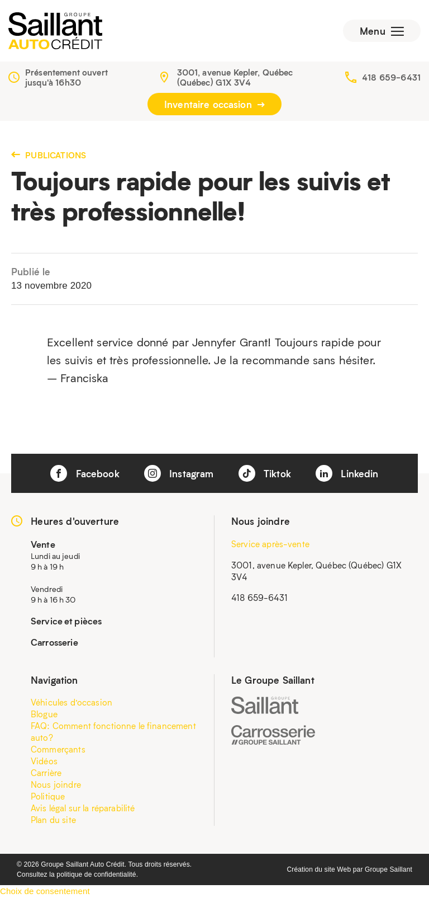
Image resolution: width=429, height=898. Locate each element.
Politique (48, 796)
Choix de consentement (45, 891)
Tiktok (265, 473)
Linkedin (347, 473)
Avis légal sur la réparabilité (83, 808)
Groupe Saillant (388, 869)
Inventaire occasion (214, 104)
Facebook (84, 473)
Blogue (44, 714)
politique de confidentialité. (97, 874)
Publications (48, 155)
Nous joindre (56, 784)
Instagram (179, 473)
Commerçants (58, 749)
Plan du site (53, 819)
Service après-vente (270, 543)
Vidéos (44, 761)
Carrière (46, 772)
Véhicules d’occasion (71, 702)
